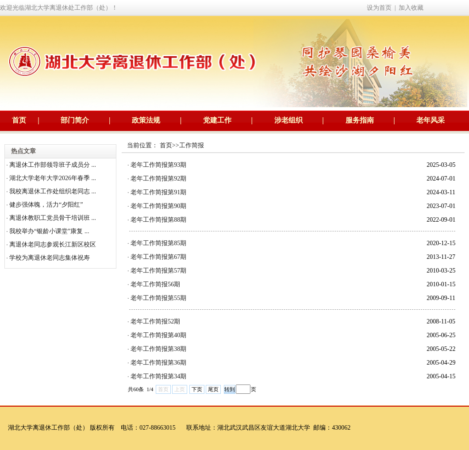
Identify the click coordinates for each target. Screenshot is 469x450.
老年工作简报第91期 (158, 192)
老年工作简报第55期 (158, 298)
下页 (197, 389)
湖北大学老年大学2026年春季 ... (52, 178)
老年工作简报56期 (155, 284)
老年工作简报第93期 (158, 165)
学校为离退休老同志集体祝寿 (49, 257)
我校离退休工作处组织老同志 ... (52, 191)
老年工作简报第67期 (158, 257)
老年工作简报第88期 (158, 219)
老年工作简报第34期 (158, 376)
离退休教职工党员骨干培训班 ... (52, 218)
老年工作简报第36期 (158, 362)
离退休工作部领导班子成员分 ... (52, 165)
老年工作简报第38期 (158, 349)
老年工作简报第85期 (158, 243)
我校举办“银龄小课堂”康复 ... (49, 231)
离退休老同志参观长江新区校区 (52, 244)
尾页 (213, 389)
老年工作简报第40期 (158, 335)
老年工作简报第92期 (158, 178)
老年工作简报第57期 (158, 270)
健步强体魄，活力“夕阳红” (46, 204)
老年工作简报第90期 (158, 206)
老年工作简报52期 (155, 321)
